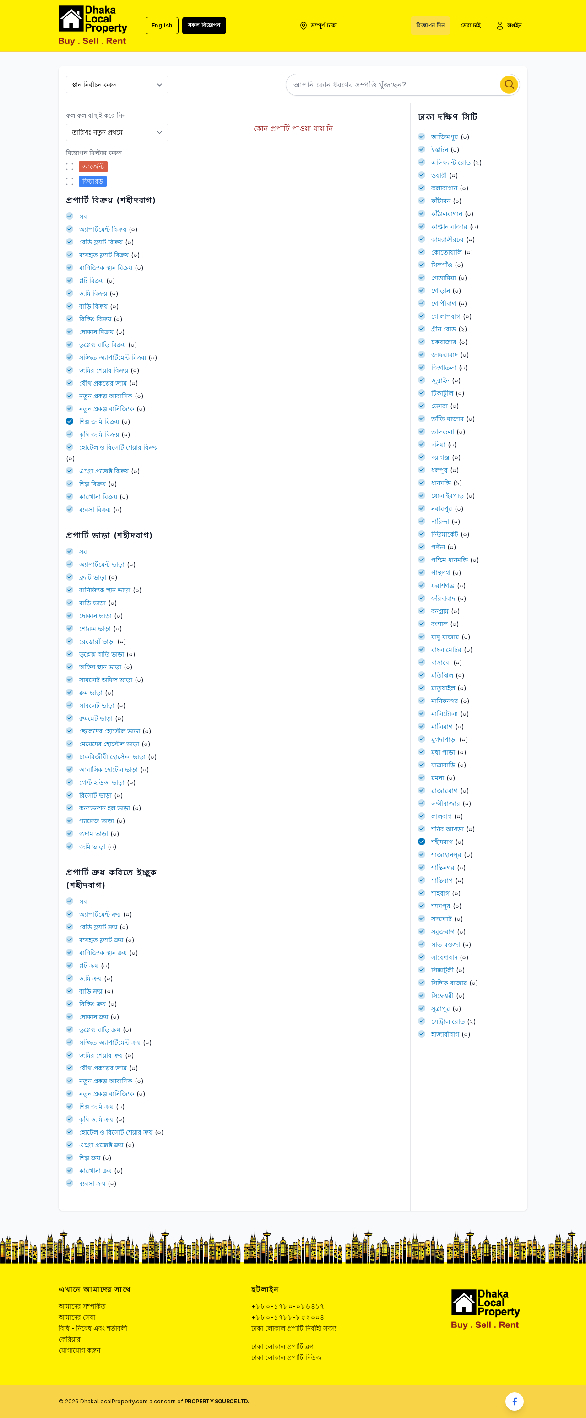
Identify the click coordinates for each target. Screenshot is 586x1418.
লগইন (508, 25)
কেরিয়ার (70, 1339)
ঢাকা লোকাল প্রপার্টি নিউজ (286, 1357)
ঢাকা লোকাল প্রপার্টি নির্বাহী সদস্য (293, 1328)
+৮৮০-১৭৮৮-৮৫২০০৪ (288, 1317)
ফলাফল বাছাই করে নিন (96, 115)
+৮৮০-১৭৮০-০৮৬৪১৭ (288, 1306)
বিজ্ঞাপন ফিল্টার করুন (94, 153)
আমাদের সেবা (77, 1317)
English (162, 25)
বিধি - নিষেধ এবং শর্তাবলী (93, 1328)
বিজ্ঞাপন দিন (430, 25)
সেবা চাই (471, 25)
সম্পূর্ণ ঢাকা (318, 25)
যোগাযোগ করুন (79, 1350)
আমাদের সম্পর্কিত (82, 1306)
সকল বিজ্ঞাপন (204, 25)
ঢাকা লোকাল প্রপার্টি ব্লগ (282, 1346)
